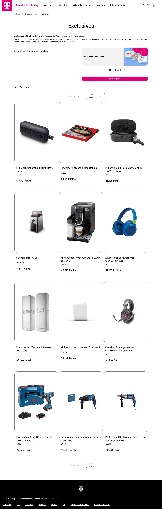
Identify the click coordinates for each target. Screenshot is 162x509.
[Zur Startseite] (7, 5)
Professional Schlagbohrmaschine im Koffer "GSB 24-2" (125, 439)
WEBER (64, 173)
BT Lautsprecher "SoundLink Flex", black (34, 170)
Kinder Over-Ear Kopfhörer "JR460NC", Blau (119, 259)
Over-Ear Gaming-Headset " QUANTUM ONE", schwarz (120, 349)
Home (18, 14)
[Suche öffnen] (143, 5)
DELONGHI (20, 263)
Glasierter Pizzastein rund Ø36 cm (79, 168)
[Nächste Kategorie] (124, 70)
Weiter (75, 96)
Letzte (79, 96)
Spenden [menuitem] (101, 5)
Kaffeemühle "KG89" (27, 258)
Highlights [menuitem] (62, 5)
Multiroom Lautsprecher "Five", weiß (80, 347)
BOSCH (19, 444)
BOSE (18, 175)
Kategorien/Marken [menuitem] (82, 5)
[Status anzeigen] (153, 5)
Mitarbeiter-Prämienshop (27, 5)
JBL (107, 175)
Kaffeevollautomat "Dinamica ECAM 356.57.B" (80, 259)
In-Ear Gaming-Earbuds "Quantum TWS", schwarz (123, 170)
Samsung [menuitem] (48, 5)
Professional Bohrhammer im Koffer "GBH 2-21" (80, 439)
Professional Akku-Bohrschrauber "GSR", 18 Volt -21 (34, 439)
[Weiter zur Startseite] (81, 488)
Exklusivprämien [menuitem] (117, 5)
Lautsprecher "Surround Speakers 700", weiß (34, 349)
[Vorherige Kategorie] (105, 70)
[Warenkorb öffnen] (148, 5)
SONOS (64, 352)
